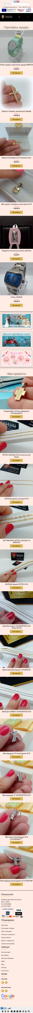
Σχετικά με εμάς (5, 952)
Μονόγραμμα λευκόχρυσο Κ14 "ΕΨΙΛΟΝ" (16, 881)
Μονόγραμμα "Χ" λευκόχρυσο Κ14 (16, 753)
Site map (3, 967)
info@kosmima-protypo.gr (10, 7)
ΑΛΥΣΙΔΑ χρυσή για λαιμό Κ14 (16, 499)
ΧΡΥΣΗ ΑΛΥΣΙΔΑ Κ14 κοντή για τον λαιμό (16, 456)
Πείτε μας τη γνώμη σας (8, 934)
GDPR (2, 961)
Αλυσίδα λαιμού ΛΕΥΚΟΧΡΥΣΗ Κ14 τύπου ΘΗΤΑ (17, 627)
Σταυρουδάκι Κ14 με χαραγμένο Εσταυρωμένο (16, 412)
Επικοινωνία (5, 970)
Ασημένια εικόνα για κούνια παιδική (16, 251)
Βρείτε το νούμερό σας (7, 940)
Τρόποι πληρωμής (6, 931)
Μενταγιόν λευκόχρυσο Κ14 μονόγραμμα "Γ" (16, 838)
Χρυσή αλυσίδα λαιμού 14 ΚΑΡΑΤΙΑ (16, 670)
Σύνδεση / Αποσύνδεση (8, 943)
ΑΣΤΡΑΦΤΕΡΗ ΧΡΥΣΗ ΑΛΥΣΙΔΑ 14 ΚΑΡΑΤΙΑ (16, 541)
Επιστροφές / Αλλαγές (7, 928)
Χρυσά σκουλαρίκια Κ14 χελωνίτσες (16, 158)
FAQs (2, 964)
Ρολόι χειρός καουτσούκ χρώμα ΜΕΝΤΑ (16, 65)
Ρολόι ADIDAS (16, 297)
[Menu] (19, 17)
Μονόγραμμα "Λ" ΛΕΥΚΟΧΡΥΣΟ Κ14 (16, 795)
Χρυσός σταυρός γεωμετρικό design (16, 111)
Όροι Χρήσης (5, 955)
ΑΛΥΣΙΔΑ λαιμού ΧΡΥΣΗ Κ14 (16, 584)
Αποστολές (4, 925)
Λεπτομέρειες (16, 73)
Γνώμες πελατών (6, 937)
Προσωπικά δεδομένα (7, 958)
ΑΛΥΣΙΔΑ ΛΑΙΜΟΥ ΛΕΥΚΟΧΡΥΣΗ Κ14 (16, 712)
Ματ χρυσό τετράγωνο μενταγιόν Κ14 (16, 204)
